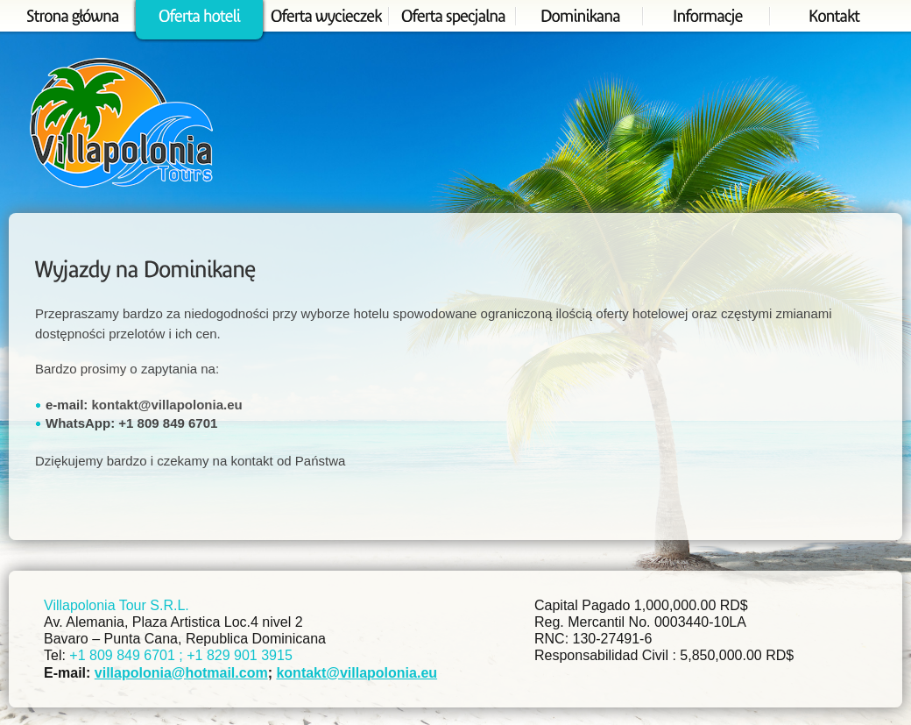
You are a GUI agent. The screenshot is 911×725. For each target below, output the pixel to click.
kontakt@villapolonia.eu (167, 404)
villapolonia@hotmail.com (181, 672)
